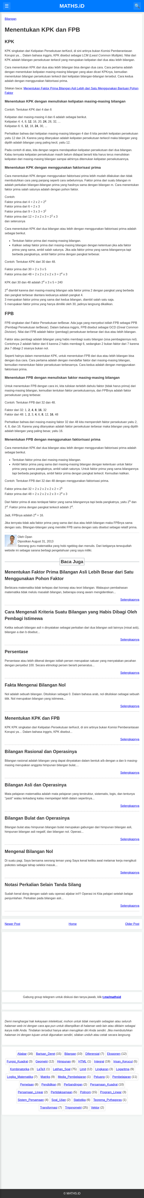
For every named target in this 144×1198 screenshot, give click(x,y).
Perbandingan (73, 1084)
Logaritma (122, 1069)
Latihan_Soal (61, 1069)
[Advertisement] (72, 961)
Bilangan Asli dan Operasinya (35, 784)
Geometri (41, 1061)
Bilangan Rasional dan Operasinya (41, 751)
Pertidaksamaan (62, 1092)
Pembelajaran (121, 1076)
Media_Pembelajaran (72, 1076)
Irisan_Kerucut (123, 1061)
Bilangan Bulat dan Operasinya (37, 818)
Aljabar (22, 1053)
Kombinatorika (19, 1069)
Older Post (132, 923)
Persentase (16, 651)
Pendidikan (48, 1084)
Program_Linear (111, 1092)
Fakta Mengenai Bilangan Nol (35, 685)
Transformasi (48, 1107)
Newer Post (12, 923)
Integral (99, 1061)
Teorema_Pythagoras (107, 1099)
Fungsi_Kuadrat (17, 1061)
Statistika (80, 1099)
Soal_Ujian (58, 1099)
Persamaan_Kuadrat (104, 1084)
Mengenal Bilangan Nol (29, 851)
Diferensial (92, 1053)
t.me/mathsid (112, 997)
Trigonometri (73, 1107)
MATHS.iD (71, 6)
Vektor (95, 1107)
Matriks (45, 1076)
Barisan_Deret (45, 1053)
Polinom (85, 1092)
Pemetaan (27, 1084)
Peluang (99, 1076)
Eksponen (113, 1053)
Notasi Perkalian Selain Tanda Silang (43, 884)
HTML (82, 1061)
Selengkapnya (129, 599)
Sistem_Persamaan (31, 1099)
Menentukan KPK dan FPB (32, 718)
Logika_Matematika (20, 1076)
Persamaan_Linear (30, 1092)
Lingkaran (101, 1069)
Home (73, 923)
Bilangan (70, 1053)
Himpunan (64, 1061)
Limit (83, 1069)
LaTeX (41, 1069)
